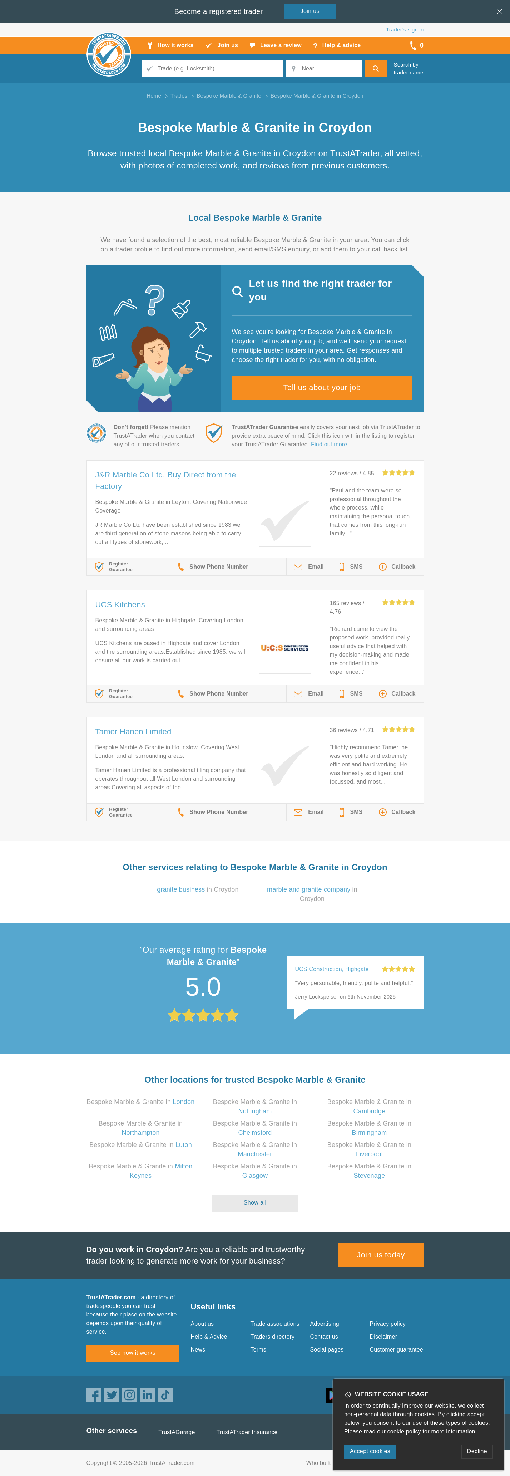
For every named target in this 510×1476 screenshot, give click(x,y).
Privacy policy (388, 1324)
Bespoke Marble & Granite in (141, 1101)
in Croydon (198, 889)
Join (310, 11)
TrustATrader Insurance (247, 1432)
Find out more (329, 444)
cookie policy (404, 1431)
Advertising (324, 1324)
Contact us (324, 1337)
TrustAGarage (176, 1432)
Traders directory (273, 1337)
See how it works (132, 1353)
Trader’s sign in (405, 29)
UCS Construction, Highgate (332, 969)
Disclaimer (383, 1337)
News (198, 1350)
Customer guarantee (396, 1350)
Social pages (327, 1350)
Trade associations (275, 1324)
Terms (259, 1350)
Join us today (381, 1254)
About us (202, 1324)
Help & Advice (209, 1337)
